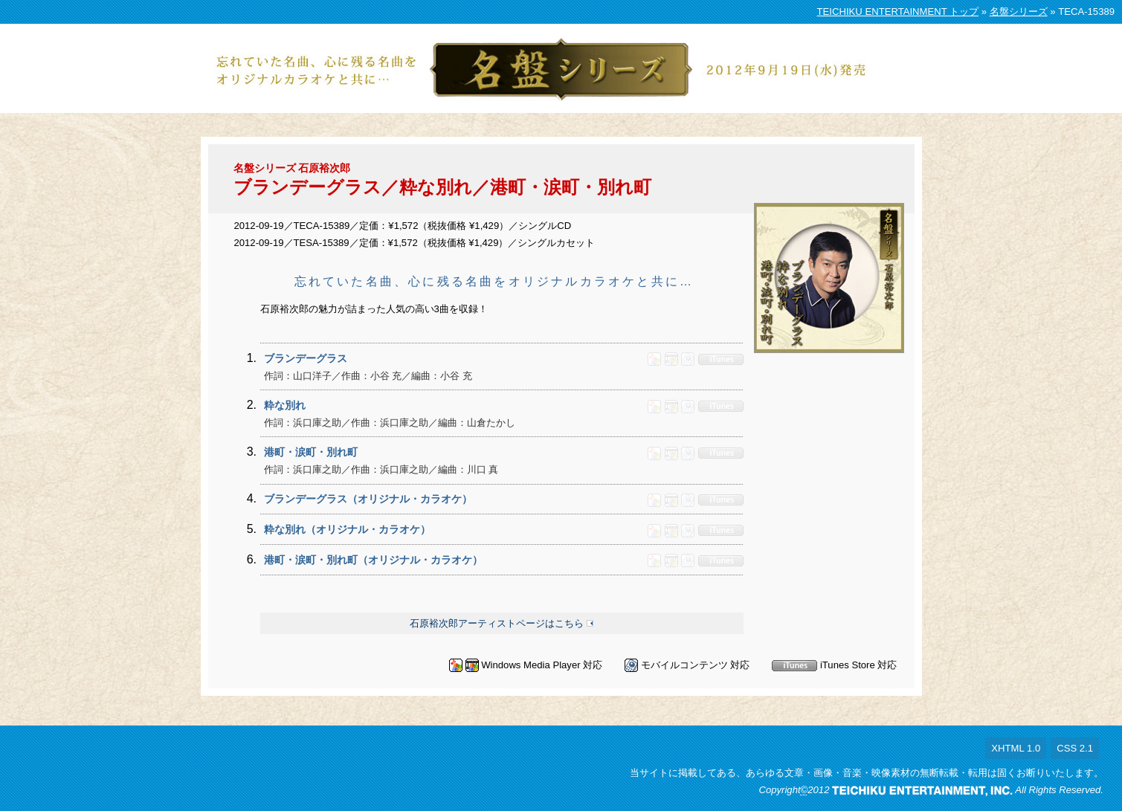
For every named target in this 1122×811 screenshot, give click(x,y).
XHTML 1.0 (1015, 748)
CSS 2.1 (1075, 748)
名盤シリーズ (1019, 11)
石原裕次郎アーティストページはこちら (497, 623)
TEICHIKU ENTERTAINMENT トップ (897, 11)
